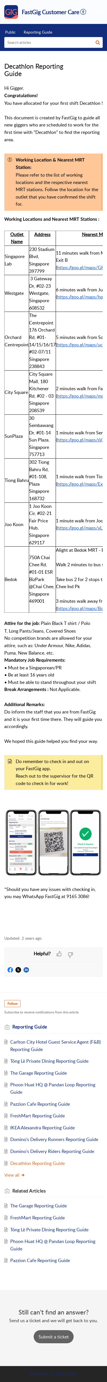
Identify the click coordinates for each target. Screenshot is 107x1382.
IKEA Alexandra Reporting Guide (42, 1128)
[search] (53, 42)
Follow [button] (12, 1003)
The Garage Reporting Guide (38, 1073)
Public (10, 32)
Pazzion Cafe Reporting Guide (40, 1104)
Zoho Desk (66, 1374)
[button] (83, 12)
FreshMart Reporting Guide (37, 1116)
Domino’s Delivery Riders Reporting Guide (52, 1151)
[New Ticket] (54, 1337)
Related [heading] (29, 1191)
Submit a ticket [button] (54, 1337)
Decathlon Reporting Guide (37, 1163)
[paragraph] (53, 507)
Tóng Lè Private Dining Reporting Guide (49, 1061)
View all (14, 1175)
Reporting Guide (38, 32)
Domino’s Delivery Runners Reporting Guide (54, 1139)
